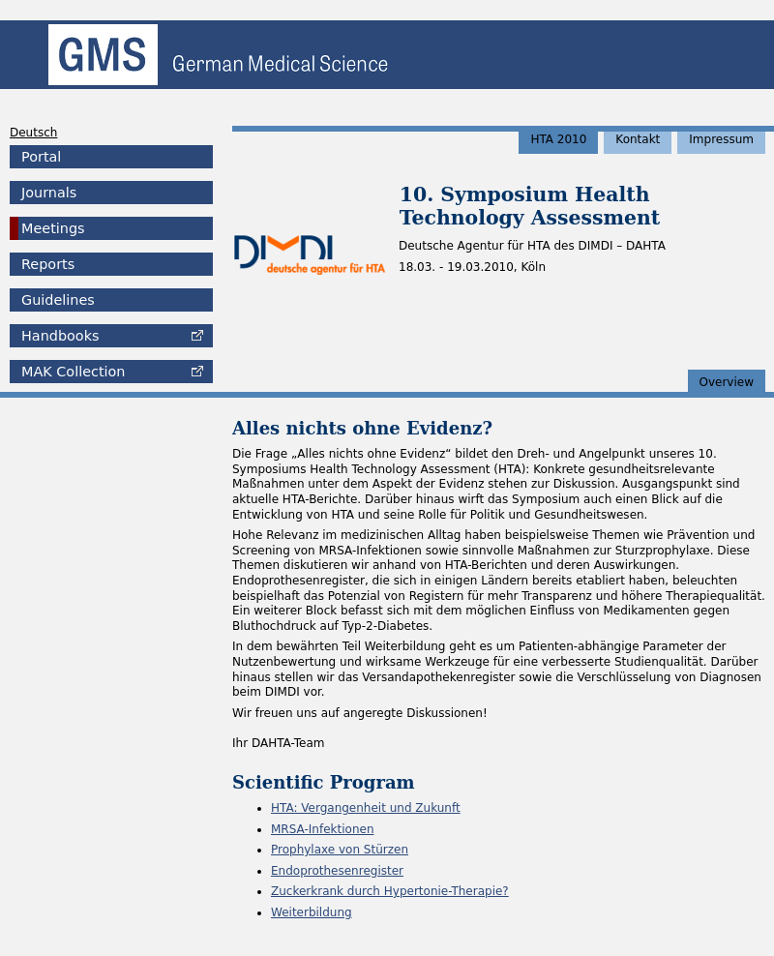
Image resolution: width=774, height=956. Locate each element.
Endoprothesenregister (337, 871)
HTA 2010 (558, 139)
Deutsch (33, 132)
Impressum (721, 139)
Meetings (53, 228)
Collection (73, 371)
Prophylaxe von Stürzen (339, 849)
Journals (48, 192)
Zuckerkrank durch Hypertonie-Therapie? (390, 891)
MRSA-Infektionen (322, 829)
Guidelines (58, 300)
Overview (727, 382)
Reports (47, 264)
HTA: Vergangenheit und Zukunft (366, 808)
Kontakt (637, 139)
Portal (41, 156)
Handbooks (60, 336)
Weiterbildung (311, 912)
